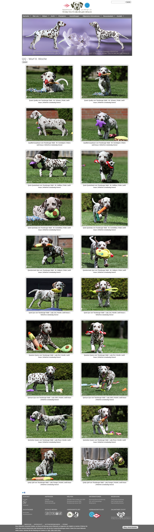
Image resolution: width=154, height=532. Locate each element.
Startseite (26, 16)
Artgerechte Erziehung (117, 499)
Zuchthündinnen (27, 514)
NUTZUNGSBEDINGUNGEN (52, 524)
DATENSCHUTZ (38, 524)
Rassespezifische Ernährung (97, 499)
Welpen (45, 16)
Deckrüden (26, 512)
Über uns (36, 16)
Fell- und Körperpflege (95, 501)
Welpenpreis (92, 503)
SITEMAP (65, 524)
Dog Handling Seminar (117, 503)
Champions (62, 16)
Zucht (53, 16)
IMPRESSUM (27, 524)
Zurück (25, 62)
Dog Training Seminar (117, 501)
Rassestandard (109, 16)
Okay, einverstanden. (130, 528)
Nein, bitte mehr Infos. (54, 531)
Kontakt (120, 16)
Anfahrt (25, 505)
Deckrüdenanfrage (50, 503)
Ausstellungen (74, 16)
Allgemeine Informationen (92, 16)
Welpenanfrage (49, 501)
